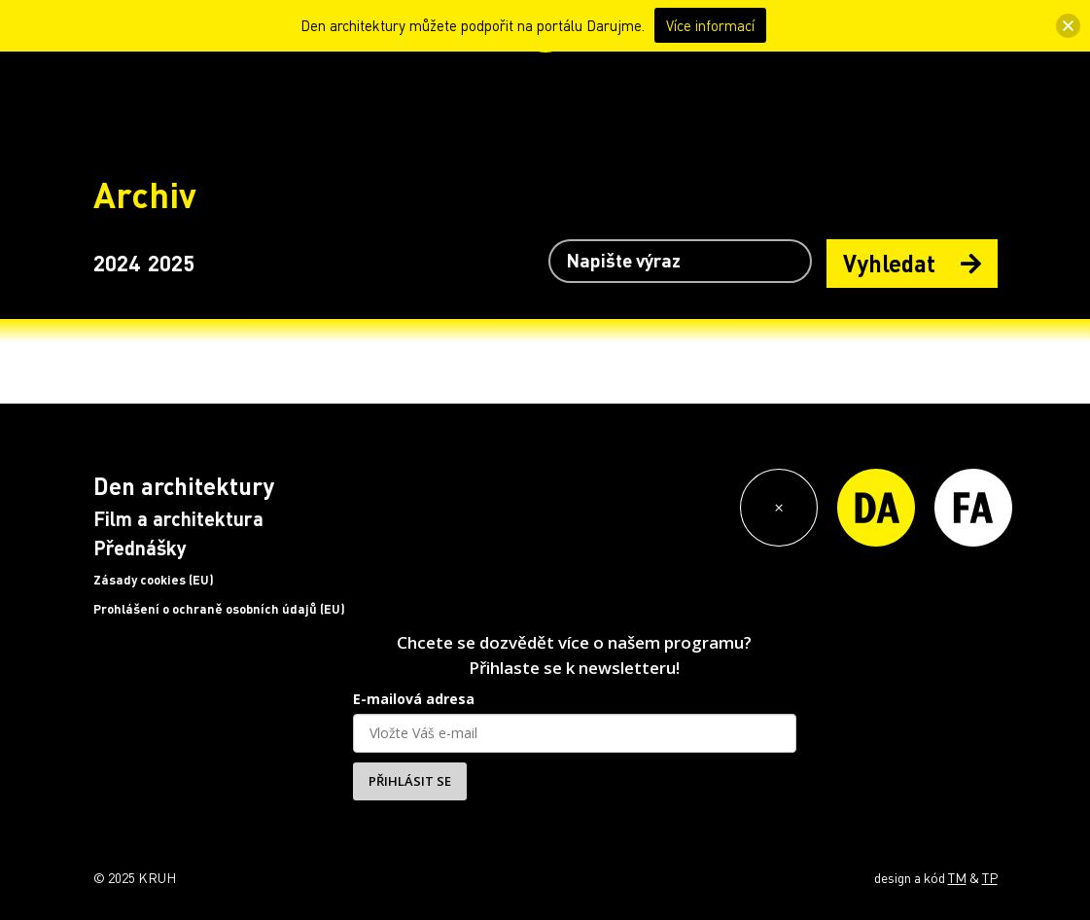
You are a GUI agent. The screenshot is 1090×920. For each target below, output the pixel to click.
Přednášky (140, 547)
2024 (116, 262)
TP (990, 877)
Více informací (710, 25)
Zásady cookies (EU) (153, 579)
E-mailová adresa (414, 699)
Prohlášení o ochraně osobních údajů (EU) (219, 609)
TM (957, 877)
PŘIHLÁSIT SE (410, 781)
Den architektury (183, 486)
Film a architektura (178, 518)
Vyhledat (912, 263)
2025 (171, 262)
